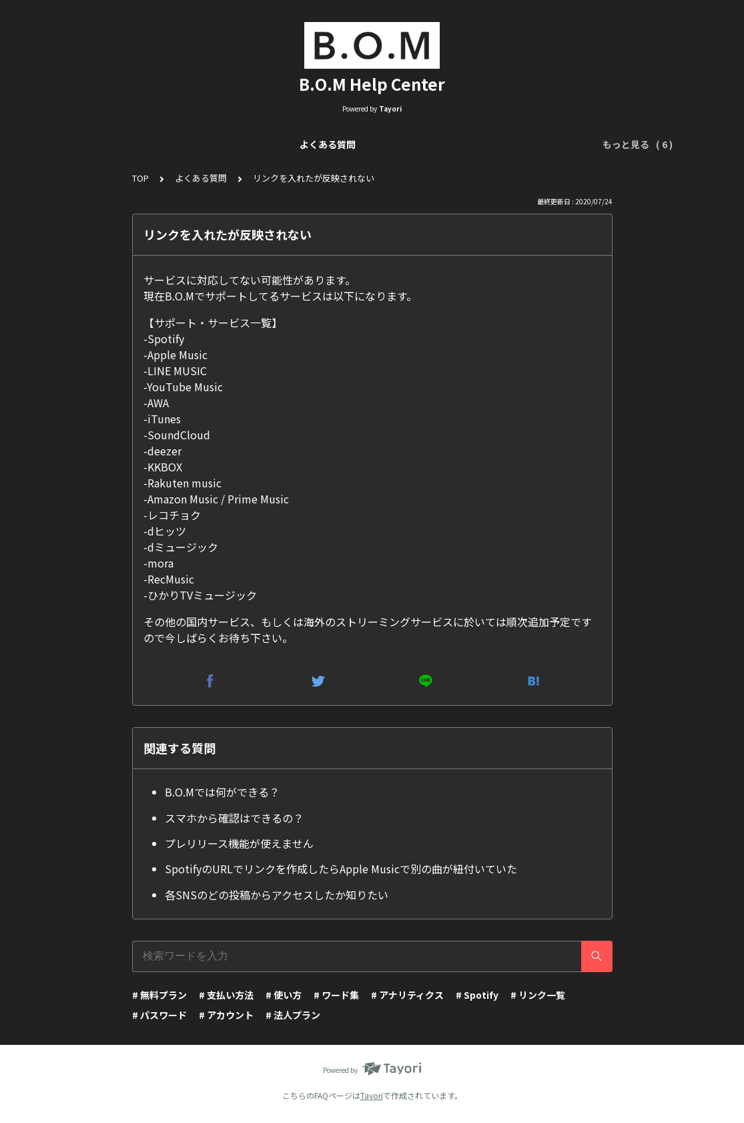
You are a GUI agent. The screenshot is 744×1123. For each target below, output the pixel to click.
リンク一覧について (200, 144)
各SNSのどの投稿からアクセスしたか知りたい (276, 895)
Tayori (371, 1095)
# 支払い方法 (226, 994)
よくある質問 (111, 144)
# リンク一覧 (537, 994)
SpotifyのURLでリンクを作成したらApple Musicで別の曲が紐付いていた (341, 869)
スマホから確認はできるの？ (234, 818)
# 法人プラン (293, 1015)
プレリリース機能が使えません (239, 843)
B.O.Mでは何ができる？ (222, 792)
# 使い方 (284, 994)
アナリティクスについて (521, 144)
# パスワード (159, 1015)
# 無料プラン (159, 994)
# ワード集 (336, 994)
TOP (140, 178)
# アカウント (226, 1015)
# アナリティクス (407, 994)
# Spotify (477, 994)
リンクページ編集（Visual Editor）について (356, 144)
